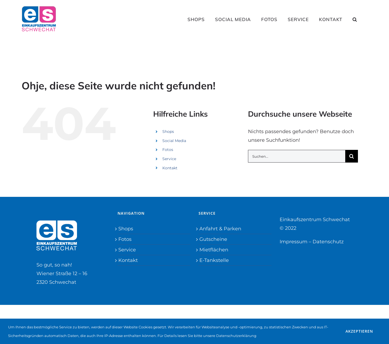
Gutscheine (213, 239)
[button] (355, 19)
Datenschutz (328, 242)
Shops (168, 131)
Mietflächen (213, 250)
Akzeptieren (359, 331)
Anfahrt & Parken (220, 229)
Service (169, 158)
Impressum (293, 242)
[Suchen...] (296, 156)
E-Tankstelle (214, 260)
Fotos (167, 149)
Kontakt (169, 168)
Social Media (174, 140)
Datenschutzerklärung (236, 335)
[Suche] (351, 156)
